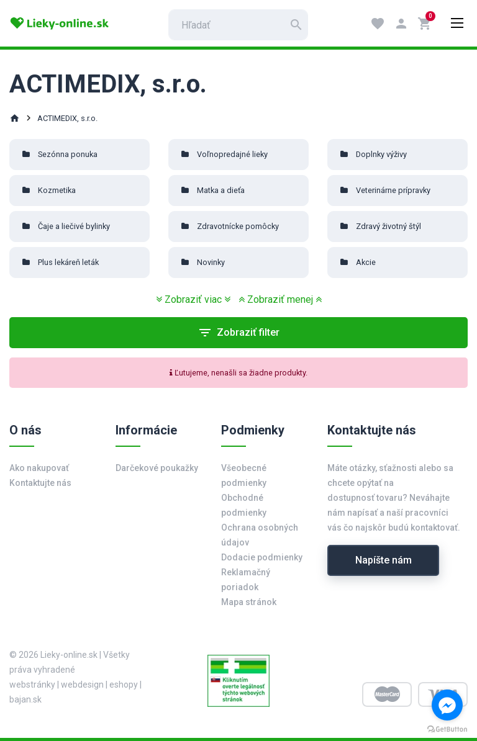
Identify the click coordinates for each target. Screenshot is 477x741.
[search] (238, 24)
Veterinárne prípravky (393, 190)
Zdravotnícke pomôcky (238, 226)
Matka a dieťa (221, 190)
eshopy (123, 684)
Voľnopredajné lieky (232, 154)
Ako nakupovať (39, 468)
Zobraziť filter (238, 332)
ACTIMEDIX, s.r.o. (67, 118)
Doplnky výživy (381, 154)
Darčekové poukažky (157, 468)
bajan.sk (25, 699)
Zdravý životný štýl (388, 226)
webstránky (32, 684)
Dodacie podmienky (261, 557)
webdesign (82, 684)
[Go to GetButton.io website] (447, 728)
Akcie (366, 262)
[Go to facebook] (447, 705)
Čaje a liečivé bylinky (74, 226)
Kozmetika (57, 190)
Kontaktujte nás (40, 483)
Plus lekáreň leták (68, 262)
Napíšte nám (383, 560)
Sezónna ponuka (68, 154)
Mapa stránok (248, 602)
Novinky (211, 262)
